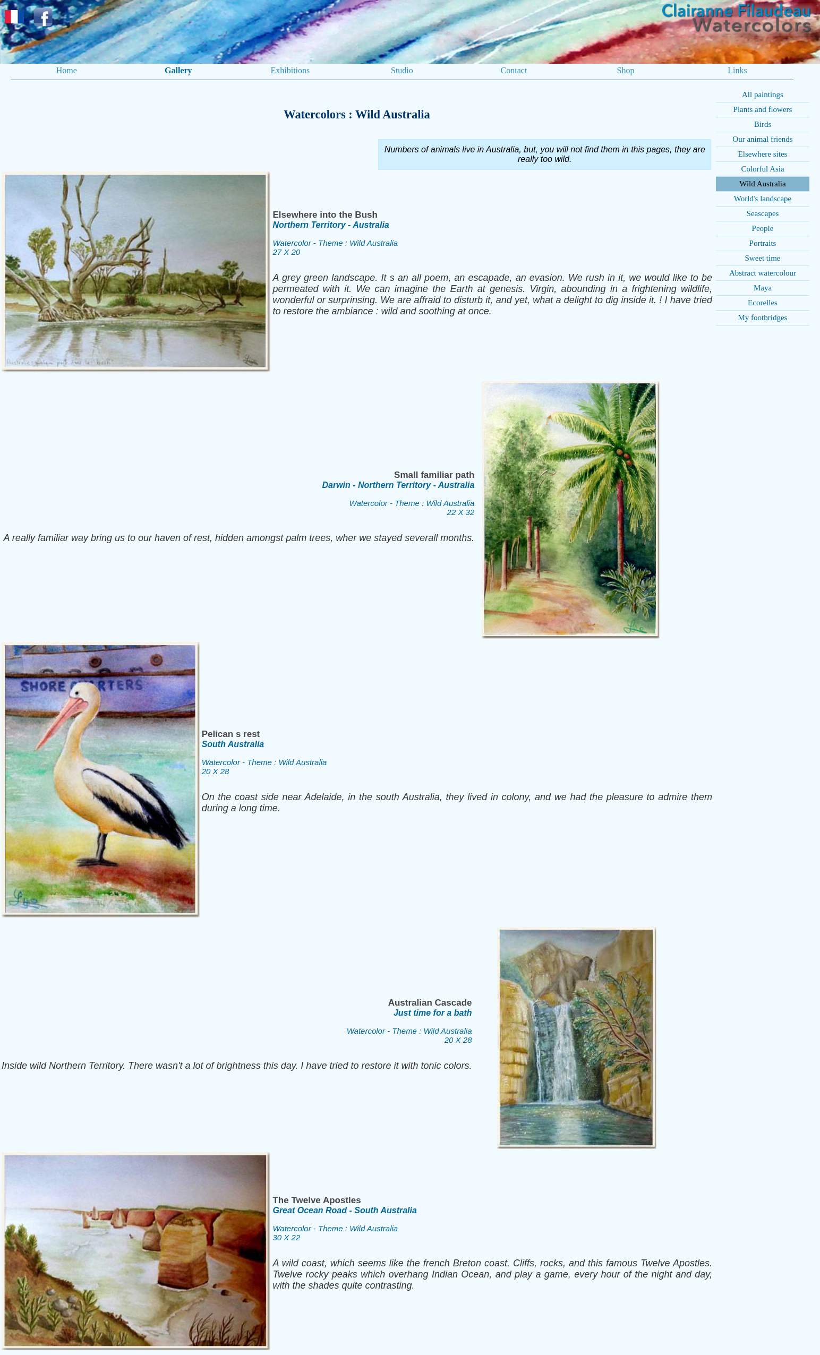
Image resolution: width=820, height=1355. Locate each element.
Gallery (178, 70)
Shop (626, 70)
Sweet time (762, 258)
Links (737, 70)
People (763, 228)
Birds (763, 124)
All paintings (762, 94)
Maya (763, 288)
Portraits (762, 243)
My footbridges (763, 317)
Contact (514, 70)
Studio (402, 70)
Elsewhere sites (763, 154)
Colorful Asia (762, 169)
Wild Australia (762, 183)
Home (66, 70)
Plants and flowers (762, 109)
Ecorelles (763, 302)
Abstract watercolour (762, 273)
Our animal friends (762, 139)
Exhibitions (290, 70)
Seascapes (763, 213)
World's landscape (763, 198)
